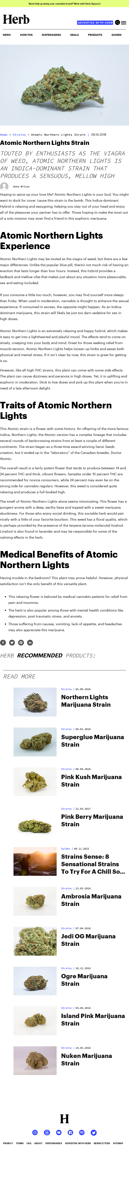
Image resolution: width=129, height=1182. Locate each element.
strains (19, 134)
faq (29, 1143)
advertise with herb (95, 22)
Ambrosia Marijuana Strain (91, 900)
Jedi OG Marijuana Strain (88, 940)
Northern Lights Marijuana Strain (86, 701)
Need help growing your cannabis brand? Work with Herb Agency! (64, 3)
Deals (74, 34)
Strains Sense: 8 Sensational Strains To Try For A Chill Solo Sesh (93, 865)
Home (4, 134)
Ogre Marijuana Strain (84, 980)
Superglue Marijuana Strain (92, 741)
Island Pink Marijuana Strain (93, 1020)
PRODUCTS (95, 34)
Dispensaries (51, 34)
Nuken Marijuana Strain (86, 1060)
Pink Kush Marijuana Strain (91, 781)
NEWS (7, 34)
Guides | (67, 848)
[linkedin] (30, 643)
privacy (8, 1143)
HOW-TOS (26, 34)
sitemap (118, 1143)
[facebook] (3, 643)
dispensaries (53, 1143)
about (38, 1143)
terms (20, 1143)
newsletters (102, 1143)
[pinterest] (21, 643)
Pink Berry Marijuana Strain (92, 820)
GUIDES (117, 34)
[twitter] (12, 643)
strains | (68, 689)
